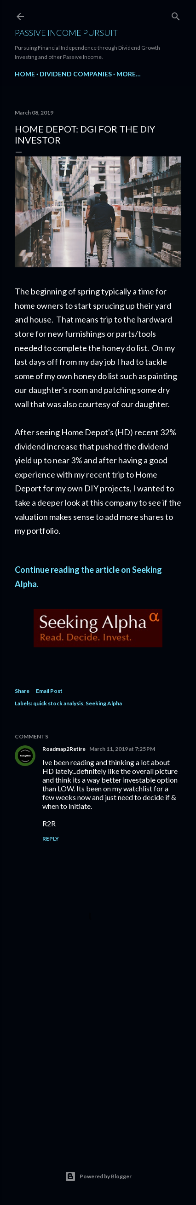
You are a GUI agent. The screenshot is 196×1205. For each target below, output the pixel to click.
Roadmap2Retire (64, 748)
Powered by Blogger (98, 1176)
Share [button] (22, 690)
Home (25, 74)
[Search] (175, 14)
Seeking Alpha (104, 703)
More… (128, 74)
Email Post (49, 690)
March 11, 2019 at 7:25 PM (122, 748)
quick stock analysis (58, 703)
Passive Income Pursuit (66, 33)
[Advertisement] (98, 1060)
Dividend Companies (76, 74)
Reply (50, 838)
